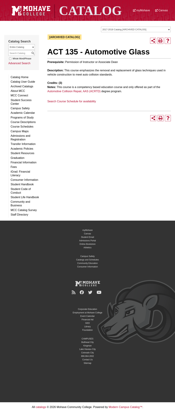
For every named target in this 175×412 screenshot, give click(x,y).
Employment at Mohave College (87, 312)
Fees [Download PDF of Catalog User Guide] (14, 166)
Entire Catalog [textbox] (17, 47)
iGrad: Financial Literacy (20, 173)
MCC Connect (19, 95)
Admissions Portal (87, 240)
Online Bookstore (87, 244)
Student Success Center (21, 102)
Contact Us (87, 359)
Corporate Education (87, 309)
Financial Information (24, 162)
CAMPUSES (87, 339)
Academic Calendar (23, 112)
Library (87, 326)
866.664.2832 (87, 356)
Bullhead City (87, 342)
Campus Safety (20, 108)
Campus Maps (20, 131)
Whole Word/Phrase (22, 58)
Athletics (87, 247)
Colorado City (87, 352)
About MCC (18, 90)
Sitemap (87, 363)
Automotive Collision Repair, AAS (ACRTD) (74, 91)
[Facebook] (82, 292)
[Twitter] (90, 292)
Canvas (161, 10)
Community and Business (20, 203)
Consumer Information (24, 179)
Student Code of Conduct (21, 191)
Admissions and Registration (20, 137)
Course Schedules (22, 126)
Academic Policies (22, 148)
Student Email (87, 237)
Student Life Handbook (25, 197)
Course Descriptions (23, 122)
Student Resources (22, 153)
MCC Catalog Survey (24, 210)
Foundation (87, 330)
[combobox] (136, 29)
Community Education (87, 263)
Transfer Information (23, 143)
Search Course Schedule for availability (71, 101)
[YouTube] (99, 292)
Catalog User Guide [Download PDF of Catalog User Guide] (23, 81)
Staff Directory (19, 214)
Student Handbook (22, 184)
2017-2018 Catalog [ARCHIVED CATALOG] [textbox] (124, 29)
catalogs (41, 407)
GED (87, 323)
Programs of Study (22, 117)
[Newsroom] (74, 292)
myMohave (141, 10)
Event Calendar (87, 316)
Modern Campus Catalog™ (125, 407)
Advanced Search (19, 63)
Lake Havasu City (87, 349)
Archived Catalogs (22, 86)
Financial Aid (87, 319)
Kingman (87, 345)
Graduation (17, 157)
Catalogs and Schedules (87, 260)
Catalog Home (19, 77)
